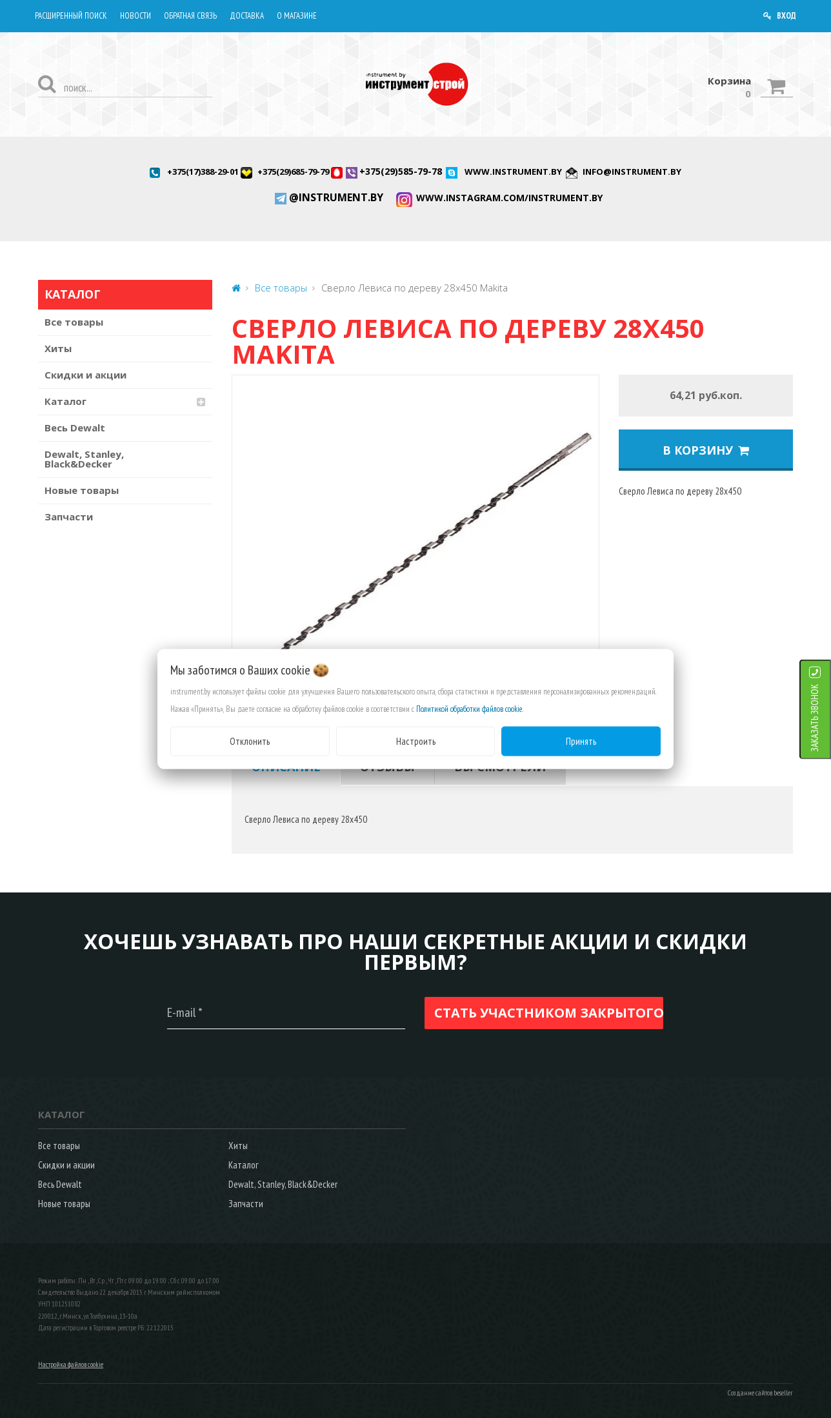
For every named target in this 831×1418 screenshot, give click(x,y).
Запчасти (69, 516)
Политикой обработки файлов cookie (469, 708)
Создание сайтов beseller (760, 1392)
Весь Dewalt (75, 427)
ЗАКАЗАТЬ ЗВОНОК (814, 717)
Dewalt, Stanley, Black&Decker (84, 459)
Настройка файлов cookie (70, 1364)
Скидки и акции (85, 374)
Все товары (74, 321)
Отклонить (250, 740)
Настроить (416, 740)
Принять (581, 740)
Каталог (65, 401)
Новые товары (82, 490)
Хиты (58, 348)
